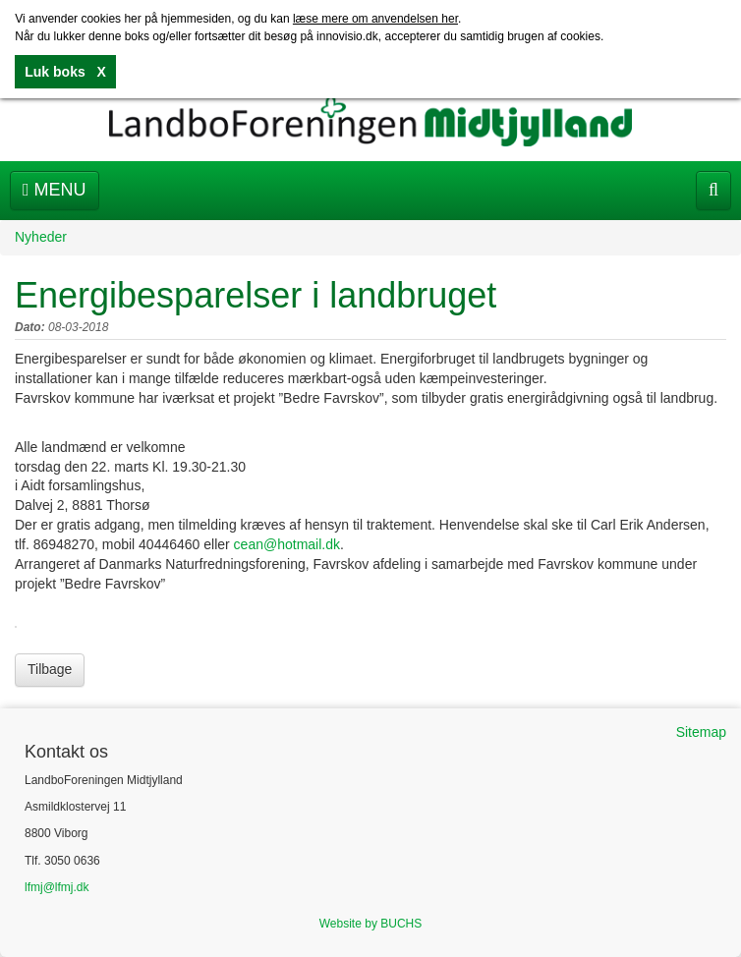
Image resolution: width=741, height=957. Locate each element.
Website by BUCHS (370, 923)
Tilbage (50, 669)
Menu (54, 189)
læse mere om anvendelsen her (375, 19)
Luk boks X (65, 72)
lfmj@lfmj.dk (57, 887)
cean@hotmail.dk (287, 544)
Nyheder (41, 237)
